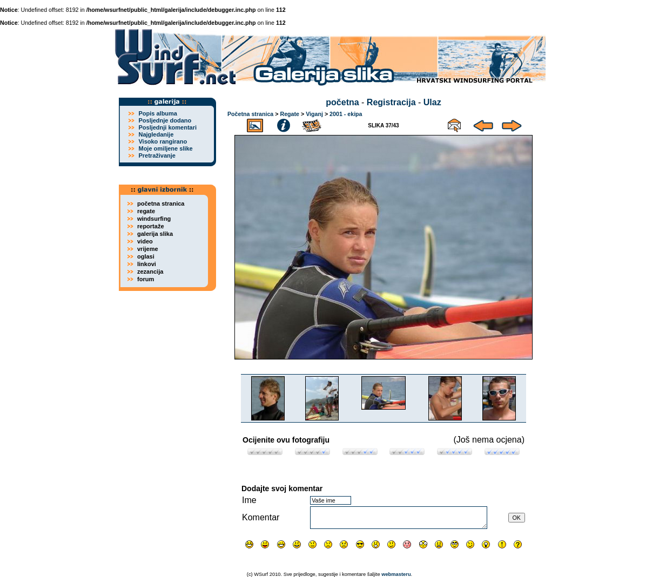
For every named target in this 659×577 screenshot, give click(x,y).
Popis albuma (157, 113)
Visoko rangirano (162, 141)
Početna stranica (250, 114)
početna (342, 102)
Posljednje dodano (164, 120)
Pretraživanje (156, 155)
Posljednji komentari (167, 127)
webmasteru (396, 574)
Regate (289, 114)
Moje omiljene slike (165, 148)
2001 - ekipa (345, 114)
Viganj (314, 114)
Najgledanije (155, 134)
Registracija (391, 102)
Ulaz (432, 102)
